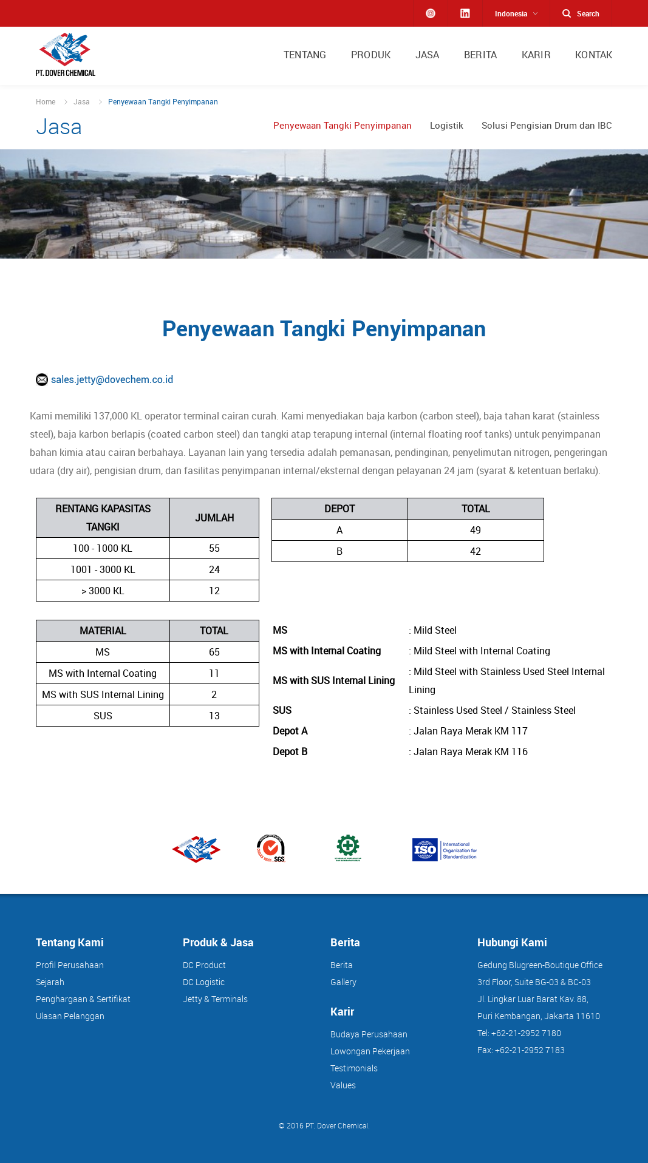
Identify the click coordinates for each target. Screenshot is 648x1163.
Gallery (343, 982)
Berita (341, 965)
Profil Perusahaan (70, 965)
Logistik (446, 125)
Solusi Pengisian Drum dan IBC (547, 125)
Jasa (81, 101)
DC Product (204, 965)
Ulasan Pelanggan (70, 1016)
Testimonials (354, 1068)
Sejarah (50, 982)
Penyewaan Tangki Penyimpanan (342, 125)
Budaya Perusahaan (369, 1034)
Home (45, 101)
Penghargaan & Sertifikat (83, 999)
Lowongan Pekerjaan (370, 1051)
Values (343, 1085)
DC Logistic (204, 982)
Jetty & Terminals (215, 999)
